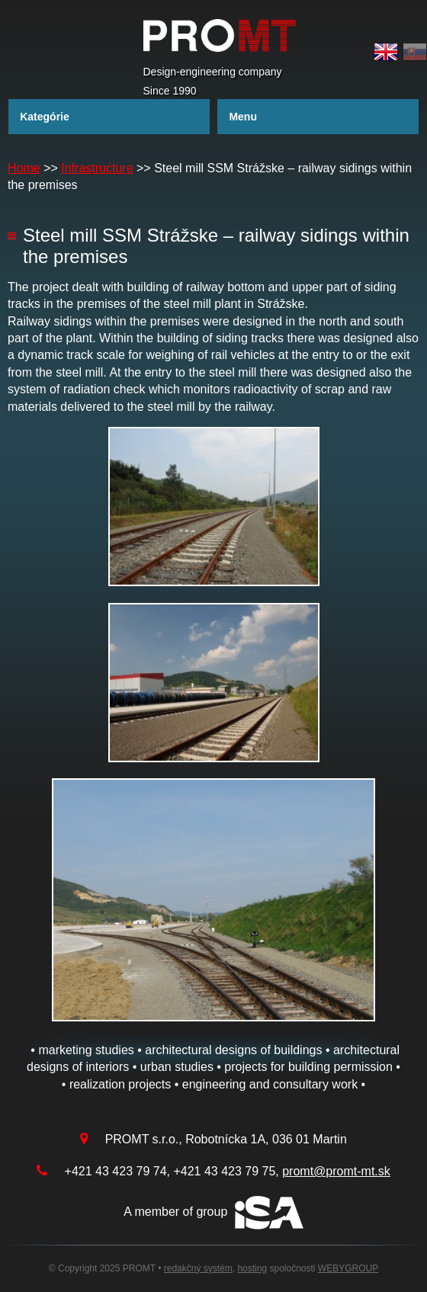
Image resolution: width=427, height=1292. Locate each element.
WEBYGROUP (348, 1268)
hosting (252, 1268)
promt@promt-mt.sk (336, 1171)
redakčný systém (198, 1268)
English (386, 52)
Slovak (415, 52)
